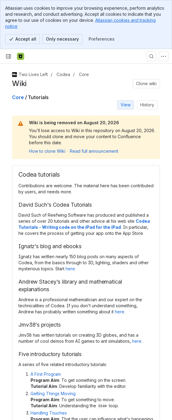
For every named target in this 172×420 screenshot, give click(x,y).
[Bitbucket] (20, 56)
